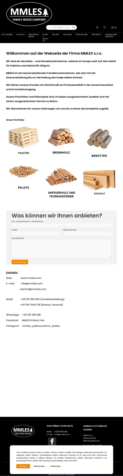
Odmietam (55, 466)
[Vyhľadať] (48, 27)
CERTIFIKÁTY (96, 34)
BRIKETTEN (99, 156)
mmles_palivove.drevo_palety (41, 326)
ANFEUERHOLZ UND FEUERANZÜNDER (61, 194)
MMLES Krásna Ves (33, 320)
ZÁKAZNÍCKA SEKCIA (33, 35)
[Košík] (114, 27)
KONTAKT (21, 34)
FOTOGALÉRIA (7, 34)
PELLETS (23, 188)
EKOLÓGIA (67, 34)
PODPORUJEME (81, 34)
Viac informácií (70, 460)
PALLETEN (23, 153)
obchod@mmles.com (33, 289)
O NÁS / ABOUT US (45, 37)
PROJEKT (55, 34)
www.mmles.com (31, 278)
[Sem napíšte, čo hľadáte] (64, 27)
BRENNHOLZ (61, 153)
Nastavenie (39, 466)
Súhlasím (23, 466)
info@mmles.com (32, 283)
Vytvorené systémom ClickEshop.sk (61, 475)
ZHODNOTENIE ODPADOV (111, 35)
